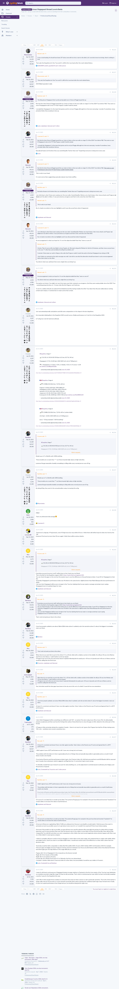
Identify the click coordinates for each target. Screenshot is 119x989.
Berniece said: (41, 671)
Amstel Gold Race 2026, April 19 (102, 145)
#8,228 (84, 94)
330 (42, 45)
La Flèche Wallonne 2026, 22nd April (103, 154)
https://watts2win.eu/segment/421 (73, 594)
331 (46, 45)
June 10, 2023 (66, 385)
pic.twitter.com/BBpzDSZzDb (48, 382)
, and (47, 318)
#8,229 (84, 134)
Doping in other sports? (99, 228)
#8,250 (84, 920)
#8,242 (84, 647)
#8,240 (84, 569)
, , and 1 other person (52, 67)
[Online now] (28, 533)
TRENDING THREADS (95, 100)
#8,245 (84, 721)
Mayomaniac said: (42, 78)
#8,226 (84, 49)
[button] (4, 3)
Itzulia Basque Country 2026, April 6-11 (104, 125)
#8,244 (84, 695)
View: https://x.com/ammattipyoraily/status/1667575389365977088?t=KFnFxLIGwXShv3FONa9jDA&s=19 (58, 388)
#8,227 (84, 74)
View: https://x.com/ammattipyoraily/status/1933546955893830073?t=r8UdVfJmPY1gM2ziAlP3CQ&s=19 (58, 418)
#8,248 (84, 809)
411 (56, 45)
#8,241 (84, 617)
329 (38, 45)
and (44, 226)
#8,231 (84, 192)
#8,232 (84, 232)
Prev (25, 45)
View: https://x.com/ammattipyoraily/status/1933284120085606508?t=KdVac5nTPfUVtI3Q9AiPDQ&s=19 (58, 443)
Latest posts (93, 174)
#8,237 (84, 489)
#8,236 (84, 450)
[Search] (53, 3)
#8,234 (84, 325)
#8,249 (84, 845)
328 (34, 45)
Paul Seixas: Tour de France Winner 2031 (104, 212)
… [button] (31, 45)
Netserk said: (41, 53)
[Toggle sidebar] (116, 10)
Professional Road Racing (99, 111)
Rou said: (39, 620)
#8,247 (84, 768)
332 (50, 45)
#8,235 (84, 365)
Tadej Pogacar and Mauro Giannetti (103, 187)
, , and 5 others (49, 128)
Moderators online (96, 236)
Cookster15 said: (42, 138)
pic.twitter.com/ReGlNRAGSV (48, 412)
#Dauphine (43, 370)
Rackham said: (41, 98)
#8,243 (84, 667)
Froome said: (41, 454)
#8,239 (84, 549)
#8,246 (84, 746)
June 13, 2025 (66, 415)
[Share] (80, 50)
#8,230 (84, 167)
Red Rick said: (41, 196)
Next (60, 45)
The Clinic (95, 190)
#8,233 (84, 284)
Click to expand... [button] (61, 274)
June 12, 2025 (66, 440)
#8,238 (84, 529)
